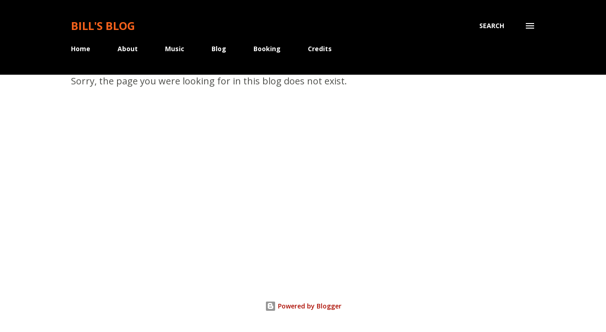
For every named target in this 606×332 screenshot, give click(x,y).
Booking (267, 48)
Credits (320, 48)
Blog (219, 48)
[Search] (491, 25)
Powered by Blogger (303, 306)
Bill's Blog (103, 25)
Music (174, 48)
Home (80, 48)
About (128, 48)
